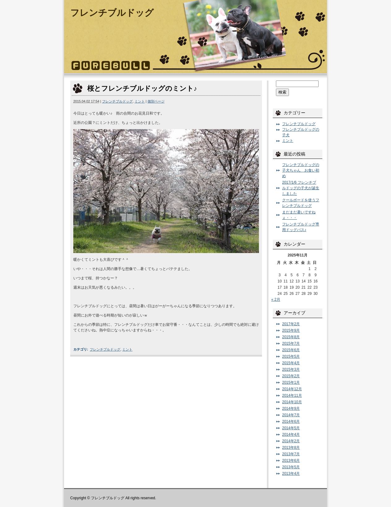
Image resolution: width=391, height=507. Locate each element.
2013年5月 (291, 467)
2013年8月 (291, 447)
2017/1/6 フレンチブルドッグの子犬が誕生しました (300, 188)
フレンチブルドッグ (112, 13)
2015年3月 (291, 369)
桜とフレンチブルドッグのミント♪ (142, 88)
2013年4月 (291, 473)
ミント (140, 101)
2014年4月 (291, 434)
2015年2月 (291, 376)
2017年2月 (291, 324)
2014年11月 (292, 395)
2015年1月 (291, 382)
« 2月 (275, 299)
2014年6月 (291, 421)
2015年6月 (291, 350)
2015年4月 (291, 363)
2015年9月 (291, 330)
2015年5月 (291, 356)
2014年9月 (291, 408)
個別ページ (156, 101)
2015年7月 (291, 343)
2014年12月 (292, 389)
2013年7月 (291, 454)
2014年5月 (291, 428)
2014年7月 (291, 415)
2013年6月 (291, 460)
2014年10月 (292, 402)
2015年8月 (291, 337)
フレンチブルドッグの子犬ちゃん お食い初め (300, 170)
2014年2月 (291, 441)
